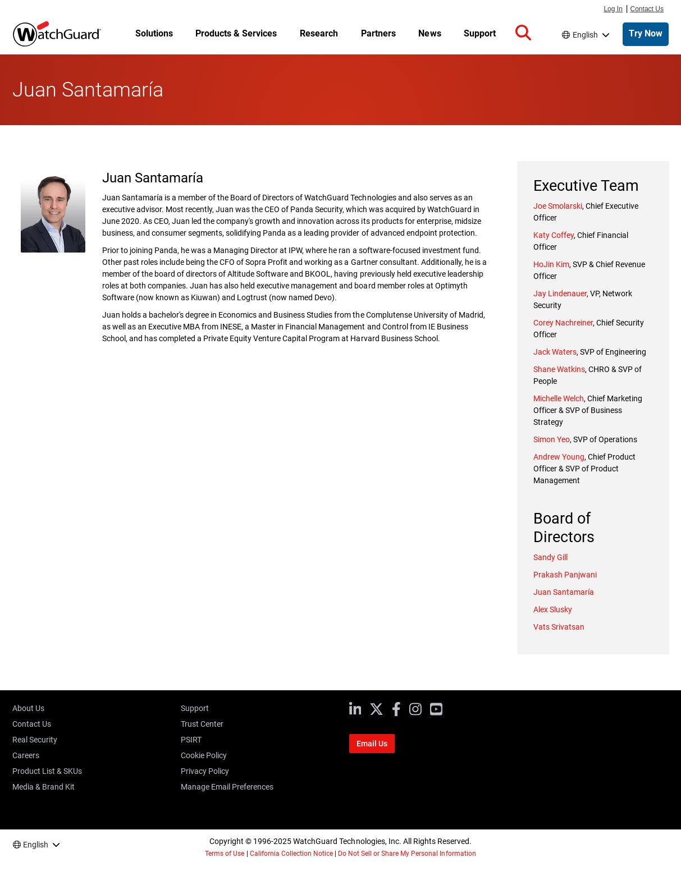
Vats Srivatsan (558, 626)
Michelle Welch (558, 398)
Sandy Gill (550, 557)
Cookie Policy (204, 755)
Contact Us (647, 9)
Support (195, 708)
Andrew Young (558, 456)
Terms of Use (224, 854)
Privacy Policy (205, 771)
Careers (25, 755)
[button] (523, 33)
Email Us (372, 743)
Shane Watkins (559, 369)
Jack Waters (555, 351)
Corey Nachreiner (563, 322)
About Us (28, 708)
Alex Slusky (552, 609)
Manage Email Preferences (227, 786)
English (585, 34)
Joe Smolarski (557, 205)
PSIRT (191, 739)
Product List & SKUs (47, 771)
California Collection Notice (291, 854)
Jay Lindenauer (560, 293)
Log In (613, 9)
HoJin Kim (551, 264)
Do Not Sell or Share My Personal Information (407, 854)
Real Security (34, 739)
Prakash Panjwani (565, 574)
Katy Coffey (553, 235)
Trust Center (202, 723)
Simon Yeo (551, 439)
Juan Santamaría (563, 592)
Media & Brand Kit (43, 786)
